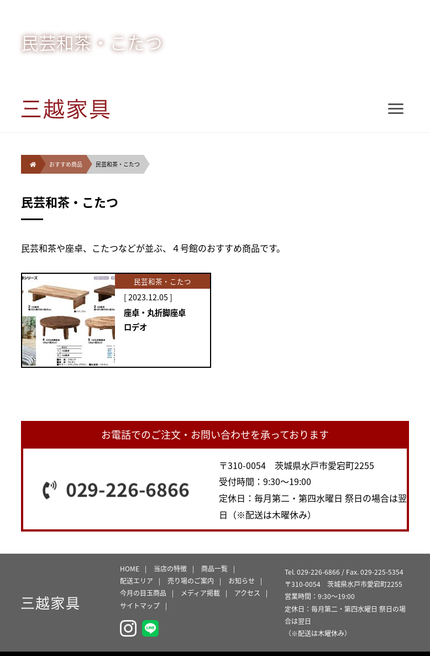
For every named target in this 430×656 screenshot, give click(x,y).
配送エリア (136, 581)
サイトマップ (140, 606)
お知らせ (241, 581)
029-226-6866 (128, 489)
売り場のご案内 (190, 581)
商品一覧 (214, 569)
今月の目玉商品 (143, 593)
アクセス (247, 593)
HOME (129, 569)
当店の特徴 (170, 569)
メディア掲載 (200, 593)
